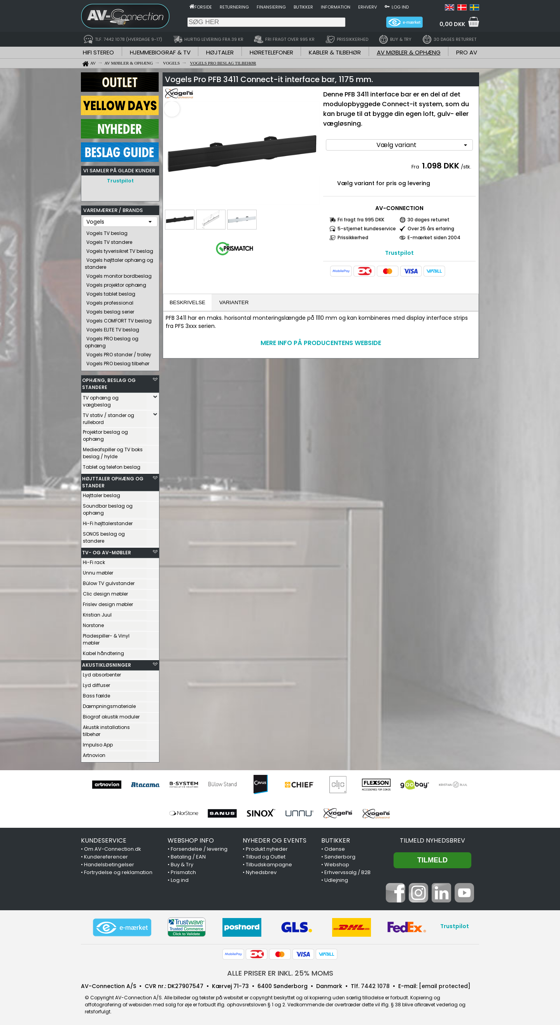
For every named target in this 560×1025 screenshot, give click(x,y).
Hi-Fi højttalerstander (108, 521)
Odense (334, 847)
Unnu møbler (98, 571)
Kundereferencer (106, 855)
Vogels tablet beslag (110, 292)
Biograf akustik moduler (111, 714)
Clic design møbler (105, 592)
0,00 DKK (452, 24)
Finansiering (271, 7)
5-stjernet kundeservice (367, 228)
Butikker (303, 7)
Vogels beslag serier (110, 310)
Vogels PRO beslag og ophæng (111, 340)
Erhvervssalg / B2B (347, 870)
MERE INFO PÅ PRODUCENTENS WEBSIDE (321, 342)
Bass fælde (96, 693)
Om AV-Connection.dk (112, 847)
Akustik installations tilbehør (106, 729)
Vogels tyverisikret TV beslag (119, 249)
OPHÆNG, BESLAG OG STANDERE (109, 382)
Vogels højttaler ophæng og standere (119, 261)
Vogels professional (109, 301)
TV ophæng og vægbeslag (101, 399)
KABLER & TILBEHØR (335, 52)
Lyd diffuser (96, 683)
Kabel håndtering (103, 651)
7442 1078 (375, 984)
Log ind (400, 7)
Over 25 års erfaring (431, 228)
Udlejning (336, 878)
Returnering (234, 7)
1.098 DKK (440, 165)
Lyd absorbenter (102, 672)
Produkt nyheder (267, 847)
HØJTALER (220, 52)
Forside (203, 7)
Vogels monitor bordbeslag (119, 274)
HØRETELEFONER (271, 52)
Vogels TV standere (109, 240)
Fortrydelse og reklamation (118, 870)
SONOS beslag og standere (104, 535)
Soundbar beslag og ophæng (108, 507)
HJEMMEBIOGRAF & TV (160, 52)
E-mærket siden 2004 (434, 237)
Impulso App (98, 742)
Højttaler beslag (101, 493)
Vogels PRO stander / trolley (118, 352)
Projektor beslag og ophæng (105, 433)
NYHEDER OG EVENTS (274, 838)
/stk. (466, 166)
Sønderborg (339, 855)
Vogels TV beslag (107, 231)
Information (335, 7)
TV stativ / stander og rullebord (108, 417)
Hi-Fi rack (94, 560)
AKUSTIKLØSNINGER (106, 663)
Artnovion (94, 753)
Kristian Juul (97, 613)
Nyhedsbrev (261, 870)
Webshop (336, 862)
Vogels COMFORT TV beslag (119, 318)
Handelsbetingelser (109, 862)
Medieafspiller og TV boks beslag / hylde (113, 451)
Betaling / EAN (188, 855)
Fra (415, 166)
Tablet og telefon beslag (111, 465)
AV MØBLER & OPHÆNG (409, 52)
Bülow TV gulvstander (109, 581)
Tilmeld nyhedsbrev (432, 838)
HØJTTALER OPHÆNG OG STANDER (113, 480)
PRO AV (466, 52)
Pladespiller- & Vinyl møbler (106, 637)
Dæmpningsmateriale (109, 704)
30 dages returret (429, 219)
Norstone (93, 623)
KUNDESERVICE (103, 838)
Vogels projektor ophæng (116, 283)
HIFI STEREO (98, 52)
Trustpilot (120, 180)
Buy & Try (182, 862)
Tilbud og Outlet (265, 855)
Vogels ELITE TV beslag (112, 327)
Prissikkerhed (353, 237)
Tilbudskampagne (269, 862)
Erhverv (367, 7)
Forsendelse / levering (199, 847)
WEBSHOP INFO (191, 838)
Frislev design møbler (108, 602)
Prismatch (183, 870)
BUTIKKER (335, 838)
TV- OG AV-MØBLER (106, 550)
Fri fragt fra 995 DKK (361, 219)
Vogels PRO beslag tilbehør (117, 361)
